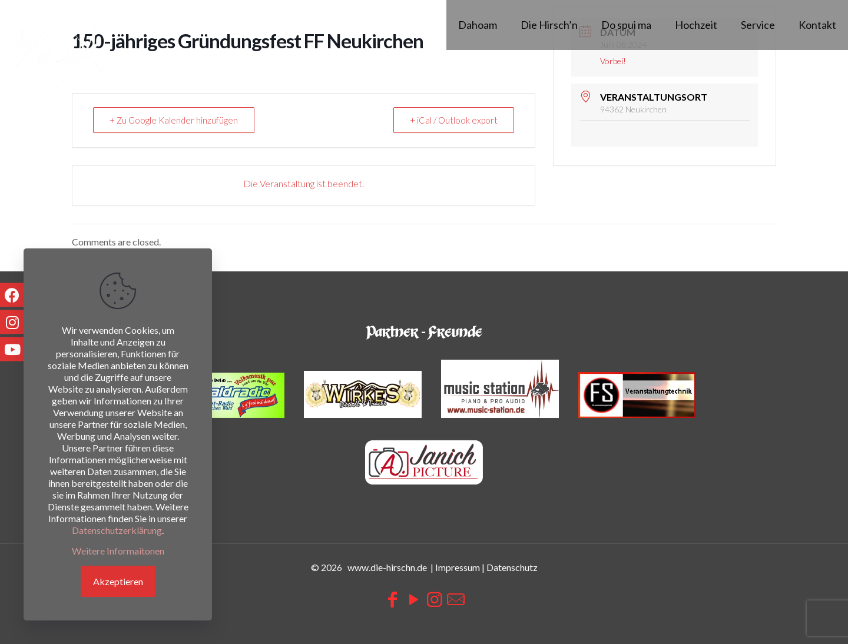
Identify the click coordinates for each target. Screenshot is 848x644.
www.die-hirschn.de (387, 567)
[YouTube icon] (413, 598)
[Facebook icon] (392, 598)
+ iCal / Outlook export (453, 120)
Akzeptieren (118, 581)
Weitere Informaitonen (118, 550)
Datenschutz (512, 567)
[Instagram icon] (434, 598)
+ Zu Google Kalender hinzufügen (175, 120)
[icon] (456, 598)
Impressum (457, 567)
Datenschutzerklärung (117, 530)
